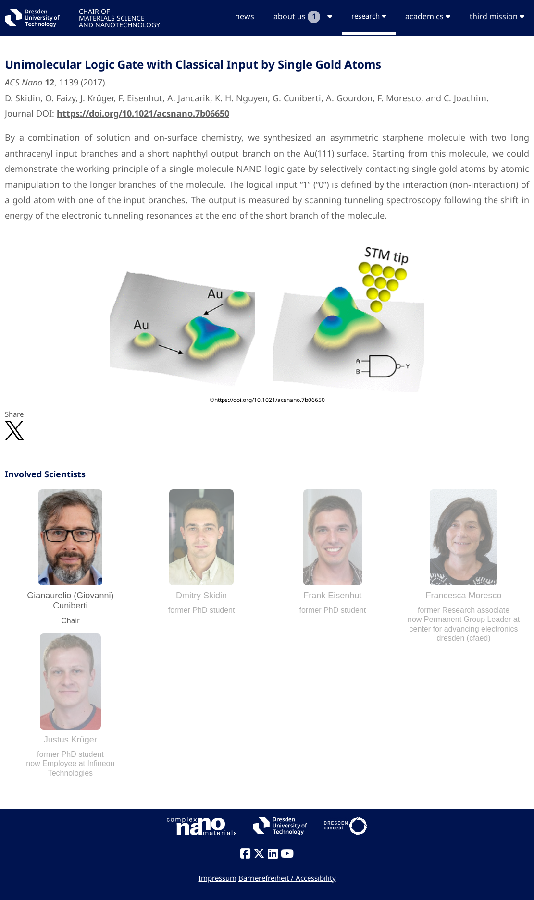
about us (302, 17)
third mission (497, 16)
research (368, 16)
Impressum (217, 878)
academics (427, 16)
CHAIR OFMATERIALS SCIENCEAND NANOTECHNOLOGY (119, 17)
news (244, 16)
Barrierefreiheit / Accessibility (287, 878)
